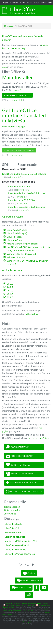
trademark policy (26, 622)
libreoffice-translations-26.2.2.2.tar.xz (26, 207)
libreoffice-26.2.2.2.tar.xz (20, 186)
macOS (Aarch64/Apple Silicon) (22, 244)
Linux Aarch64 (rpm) (17, 233)
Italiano (43, 2)
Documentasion (12, 507)
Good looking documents (24, 492)
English (5, 2)
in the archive (31, 314)
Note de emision (12, 510)
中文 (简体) (14, 2)
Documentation (18, 447)
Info (21, 100)
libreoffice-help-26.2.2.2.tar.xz (23, 200)
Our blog (29, 573)
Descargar (9, 26)
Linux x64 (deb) (14, 237)
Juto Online (10, 514)
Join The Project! (19, 465)
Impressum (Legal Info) (12, 603)
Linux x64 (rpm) (14, 240)
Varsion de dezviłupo (15, 537)
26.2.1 (10, 287)
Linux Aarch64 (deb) (17, 230)
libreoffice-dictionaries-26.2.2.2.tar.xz (26, 193)
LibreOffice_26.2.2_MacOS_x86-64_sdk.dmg (24, 174)
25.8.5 (10, 297)
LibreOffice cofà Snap (15, 550)
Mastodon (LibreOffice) (29, 581)
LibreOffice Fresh (13, 524)
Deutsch (22, 2)
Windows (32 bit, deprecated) (21, 254)
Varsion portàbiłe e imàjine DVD (21, 541)
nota (4, 67)
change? (17, 90)
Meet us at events (19, 474)
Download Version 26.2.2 (17, 95)
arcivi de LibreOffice (39, 438)
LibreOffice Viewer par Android (20, 554)
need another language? (14, 127)
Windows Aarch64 (16, 257)
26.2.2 (10, 284)
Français (37, 2)
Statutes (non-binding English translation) (20, 605)
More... (50, 2)
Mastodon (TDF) (21, 588)
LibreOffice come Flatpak (17, 545)
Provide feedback (19, 456)
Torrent (14, 100)
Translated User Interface (19, 150)
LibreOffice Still (12, 528)
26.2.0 (10, 291)
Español (29, 2)
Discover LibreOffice (21, 483)
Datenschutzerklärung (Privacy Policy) (34, 603)
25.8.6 (10, 294)
